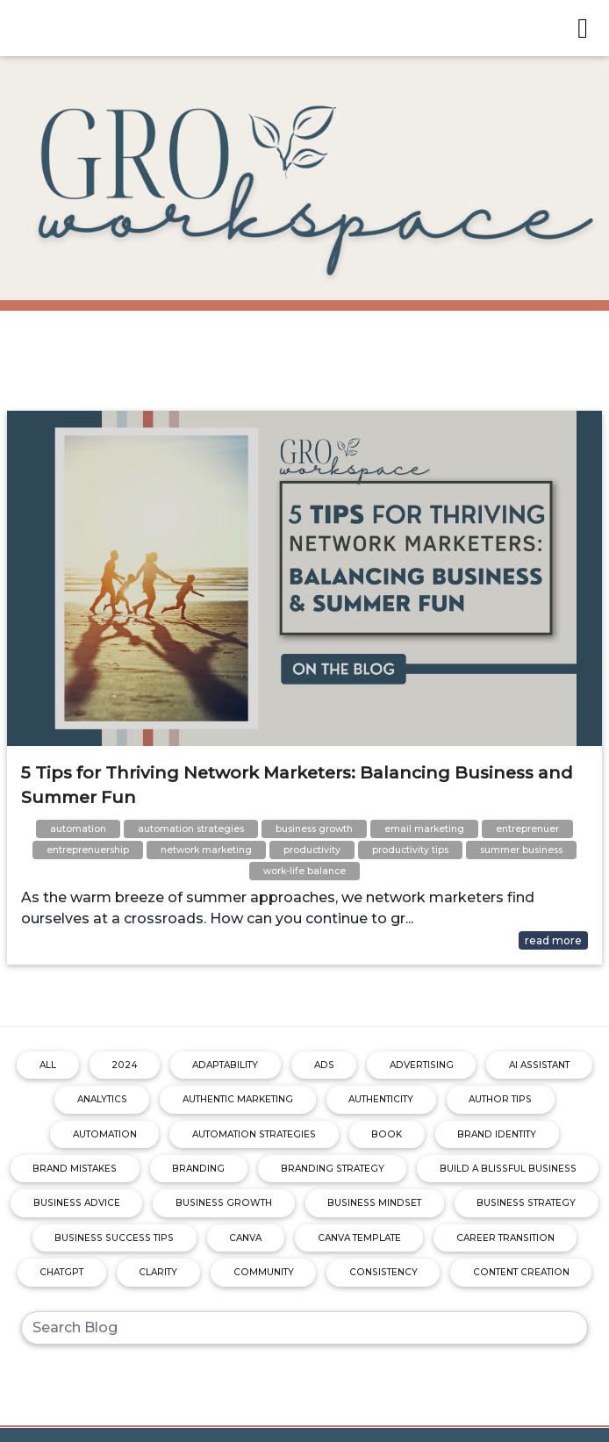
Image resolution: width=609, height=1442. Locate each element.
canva (245, 1238)
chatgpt (61, 1272)
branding (198, 1168)
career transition (505, 1238)
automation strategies (254, 1134)
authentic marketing (238, 1099)
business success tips (114, 1238)
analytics (102, 1099)
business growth (224, 1203)
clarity (158, 1272)
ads (324, 1065)
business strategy (526, 1203)
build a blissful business (508, 1168)
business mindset (374, 1203)
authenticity (380, 1099)
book (386, 1134)
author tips (500, 1099)
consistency (383, 1272)
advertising (422, 1065)
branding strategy (332, 1168)
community (263, 1272)
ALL (47, 1065)
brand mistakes (74, 1168)
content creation (521, 1272)
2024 (124, 1065)
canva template (359, 1238)
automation (105, 1134)
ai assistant (539, 1065)
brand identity (496, 1134)
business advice (76, 1203)
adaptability (225, 1065)
